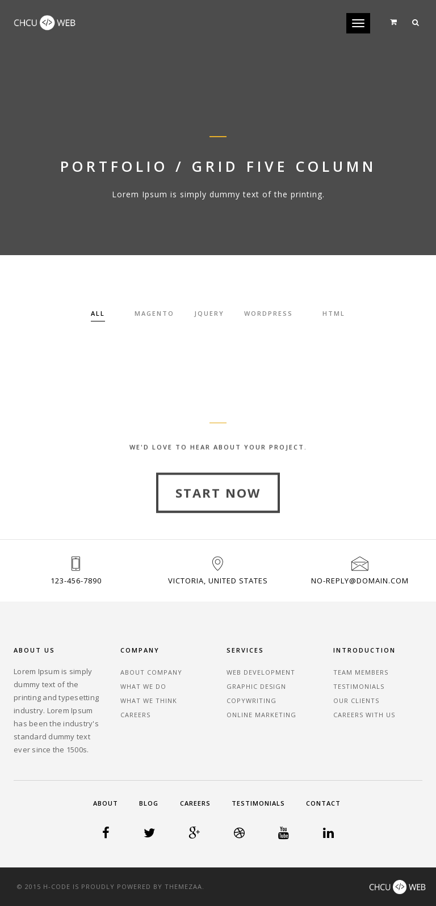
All (98, 313)
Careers (135, 714)
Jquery (209, 313)
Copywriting (251, 700)
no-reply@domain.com (360, 580)
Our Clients (356, 700)
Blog (148, 803)
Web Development (261, 672)
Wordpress (268, 313)
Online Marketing (261, 714)
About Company (151, 672)
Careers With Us (364, 714)
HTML (333, 313)
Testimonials (358, 686)
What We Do (143, 686)
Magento (154, 313)
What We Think (148, 700)
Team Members (360, 672)
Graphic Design (256, 686)
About (105, 803)
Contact (323, 803)
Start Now (218, 511)
